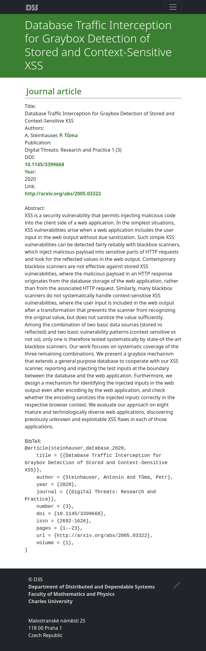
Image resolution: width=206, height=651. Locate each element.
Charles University (51, 601)
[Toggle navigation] (172, 7)
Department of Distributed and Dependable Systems (92, 586)
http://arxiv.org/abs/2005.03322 (63, 193)
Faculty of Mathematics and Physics (72, 594)
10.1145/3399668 (44, 164)
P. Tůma (68, 135)
